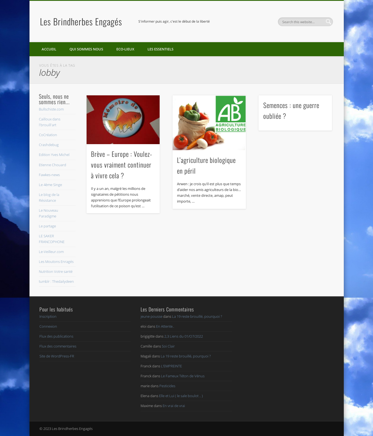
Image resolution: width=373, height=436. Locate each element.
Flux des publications (56, 336)
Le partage (47, 226)
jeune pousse (151, 316)
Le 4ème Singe (50, 184)
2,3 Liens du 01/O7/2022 (183, 336)
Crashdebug (49, 144)
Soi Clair (168, 346)
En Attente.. (165, 326)
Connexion (48, 326)
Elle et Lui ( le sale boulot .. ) (181, 395)
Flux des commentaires (57, 346)
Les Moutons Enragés (56, 261)
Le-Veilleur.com (51, 251)
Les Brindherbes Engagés (81, 21)
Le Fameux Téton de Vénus (183, 375)
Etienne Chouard (52, 164)
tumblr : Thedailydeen (56, 281)
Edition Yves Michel (54, 154)
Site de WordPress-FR (56, 356)
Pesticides (167, 385)
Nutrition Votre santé (56, 271)
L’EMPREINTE (171, 366)
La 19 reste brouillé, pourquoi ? (197, 316)
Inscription (48, 316)
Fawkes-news (49, 174)
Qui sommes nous (86, 49)
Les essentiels (160, 49)
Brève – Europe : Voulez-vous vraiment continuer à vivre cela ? (121, 164)
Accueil (49, 49)
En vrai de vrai (174, 405)
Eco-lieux (125, 49)
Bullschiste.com (51, 109)
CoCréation (48, 134)
